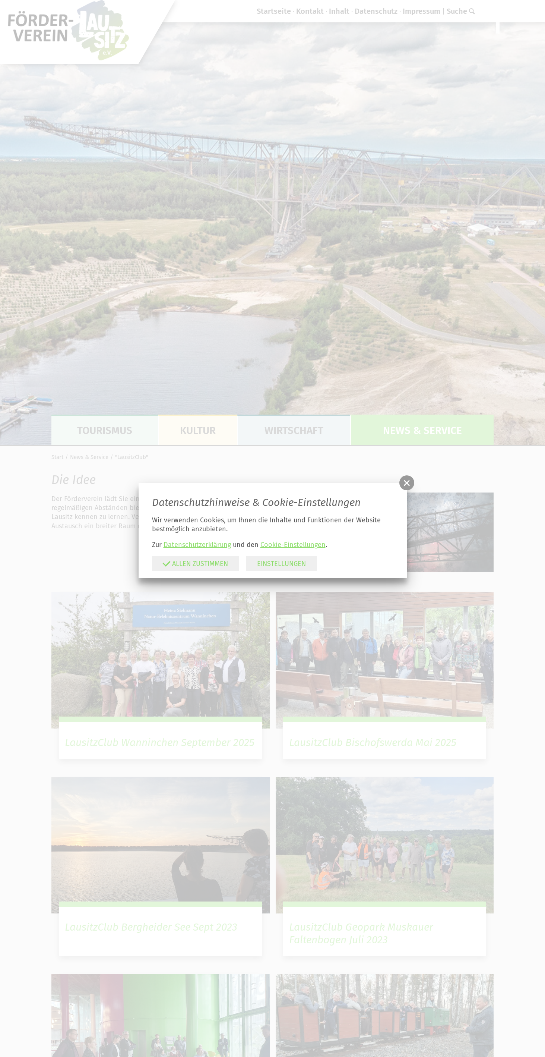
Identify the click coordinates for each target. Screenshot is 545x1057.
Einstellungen (281, 564)
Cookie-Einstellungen (293, 545)
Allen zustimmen (195, 563)
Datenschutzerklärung (197, 545)
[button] (406, 482)
